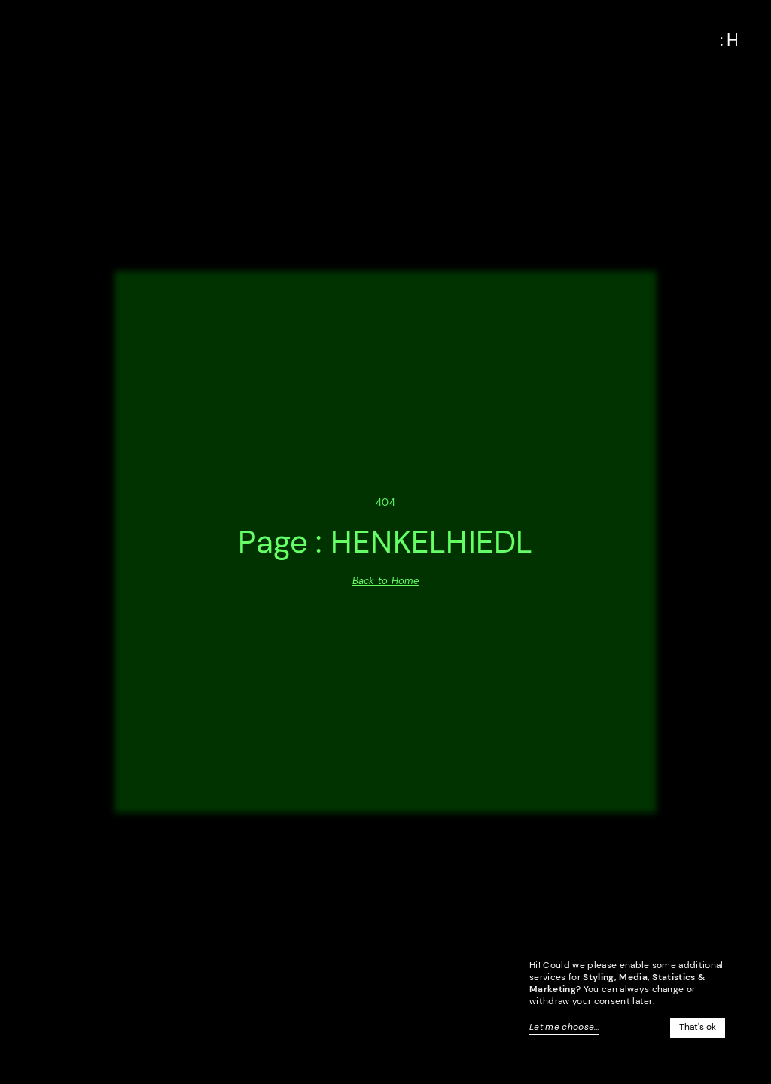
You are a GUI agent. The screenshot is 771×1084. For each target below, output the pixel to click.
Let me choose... (564, 1027)
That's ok (697, 1027)
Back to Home (385, 580)
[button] (729, 40)
